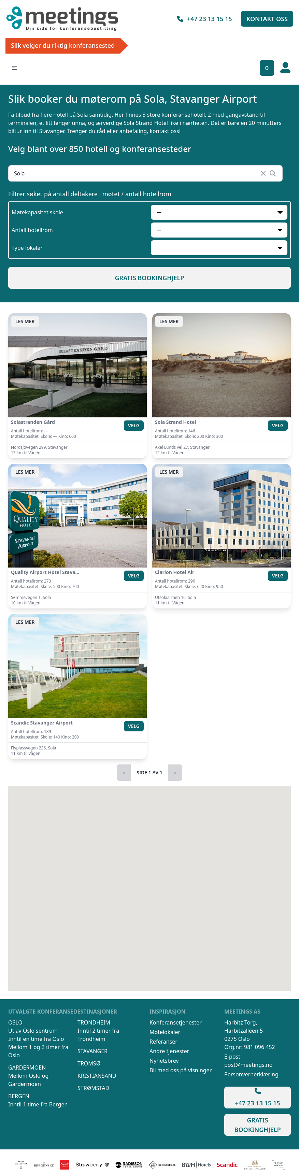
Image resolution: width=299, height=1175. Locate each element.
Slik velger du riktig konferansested (63, 45)
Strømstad (93, 1088)
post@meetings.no (248, 1065)
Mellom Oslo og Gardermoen (28, 1080)
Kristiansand (96, 1075)
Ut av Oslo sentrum (33, 1030)
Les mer (25, 321)
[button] (14, 68)
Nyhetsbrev (164, 1060)
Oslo (15, 1022)
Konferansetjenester (176, 1022)
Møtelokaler (165, 1032)
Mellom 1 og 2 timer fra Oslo (38, 1051)
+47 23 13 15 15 (204, 19)
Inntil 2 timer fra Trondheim (98, 1035)
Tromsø (88, 1063)
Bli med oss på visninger (181, 1070)
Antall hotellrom (32, 230)
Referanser (163, 1041)
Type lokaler (27, 248)
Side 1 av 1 (149, 772)
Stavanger (92, 1051)
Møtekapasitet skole (37, 212)
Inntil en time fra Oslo (36, 1039)
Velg (134, 425)
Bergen (18, 1096)
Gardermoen (27, 1067)
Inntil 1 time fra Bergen (38, 1104)
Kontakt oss (267, 19)
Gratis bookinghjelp (149, 278)
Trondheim (93, 1022)
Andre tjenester (169, 1051)
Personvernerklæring (251, 1074)
